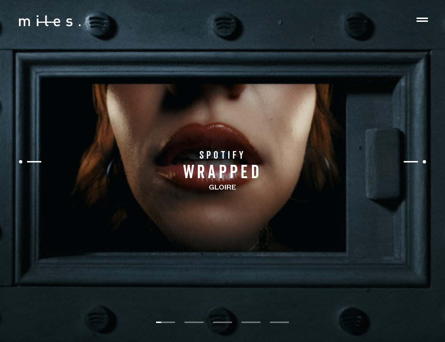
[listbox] (222, 171)
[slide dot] (165, 322)
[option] (222, 171)
